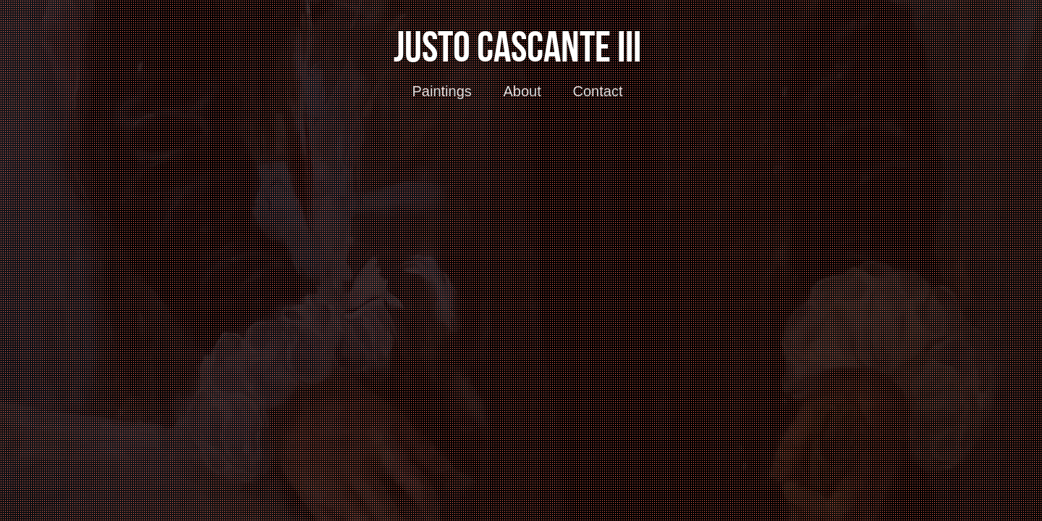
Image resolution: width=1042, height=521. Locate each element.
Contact (598, 91)
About (522, 91)
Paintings (442, 91)
